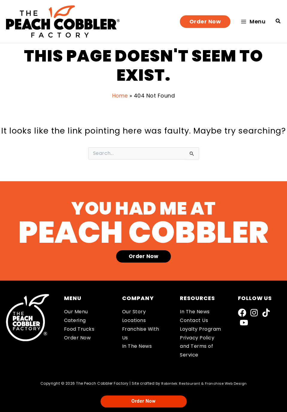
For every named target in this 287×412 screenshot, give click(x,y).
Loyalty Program (200, 329)
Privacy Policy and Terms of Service (197, 346)
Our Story (134, 311)
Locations (134, 320)
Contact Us (194, 320)
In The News (137, 346)
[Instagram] (254, 312)
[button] (205, 21)
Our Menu (76, 311)
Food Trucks (79, 329)
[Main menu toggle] (253, 21)
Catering (75, 320)
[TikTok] (266, 312)
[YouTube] (244, 322)
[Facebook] (242, 312)
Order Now (77, 337)
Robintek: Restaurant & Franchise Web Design (204, 383)
